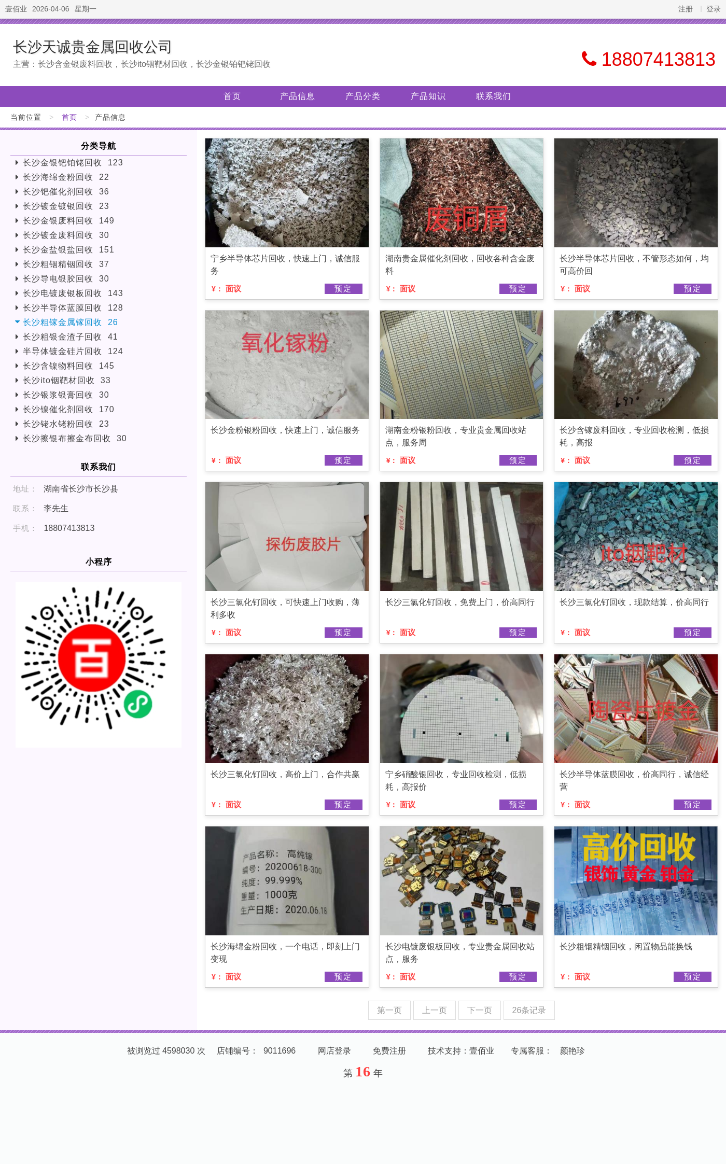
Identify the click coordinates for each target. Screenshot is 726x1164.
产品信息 (297, 96)
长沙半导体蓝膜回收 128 (73, 307)
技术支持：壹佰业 (461, 1050)
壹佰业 (16, 9)
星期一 (85, 9)
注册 (685, 9)
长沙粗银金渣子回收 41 (70, 336)
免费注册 (389, 1050)
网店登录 (334, 1050)
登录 (713, 9)
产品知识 (428, 96)
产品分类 (363, 96)
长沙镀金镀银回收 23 (66, 206)
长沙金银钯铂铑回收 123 (73, 162)
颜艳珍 (572, 1050)
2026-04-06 (50, 9)
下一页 (479, 1010)
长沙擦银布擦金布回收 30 (75, 438)
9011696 (279, 1050)
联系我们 (493, 96)
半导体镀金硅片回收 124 (73, 351)
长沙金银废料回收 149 (69, 220)
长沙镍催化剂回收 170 (69, 409)
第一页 (389, 1010)
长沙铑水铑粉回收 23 (66, 423)
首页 (232, 96)
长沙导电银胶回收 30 (66, 278)
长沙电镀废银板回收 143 (73, 293)
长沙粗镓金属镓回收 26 (70, 322)
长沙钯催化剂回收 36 (66, 191)
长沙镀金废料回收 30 (66, 235)
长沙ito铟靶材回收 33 (67, 380)
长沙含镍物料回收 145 (69, 365)
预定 (343, 288)
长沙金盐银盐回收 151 (69, 249)
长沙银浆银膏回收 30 (66, 394)
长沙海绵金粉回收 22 (66, 177)
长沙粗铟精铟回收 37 (66, 264)
